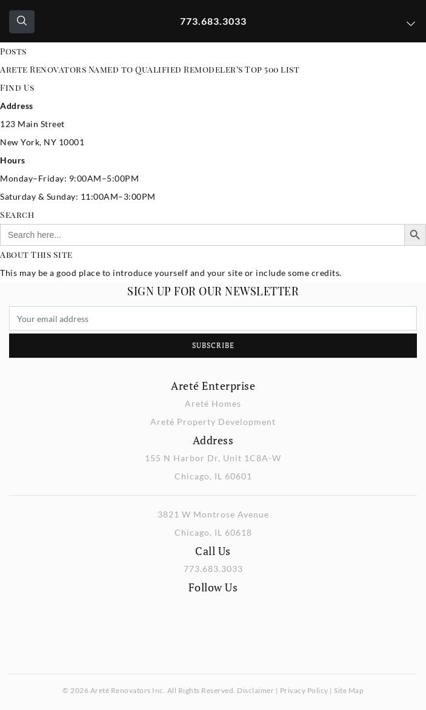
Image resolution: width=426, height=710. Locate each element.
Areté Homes (213, 403)
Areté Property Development (213, 421)
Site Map (349, 690)
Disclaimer (255, 690)
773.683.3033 (213, 21)
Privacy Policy (304, 690)
